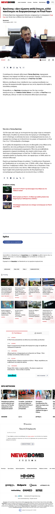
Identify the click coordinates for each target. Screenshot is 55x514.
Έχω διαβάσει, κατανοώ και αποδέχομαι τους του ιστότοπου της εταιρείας (27, 436)
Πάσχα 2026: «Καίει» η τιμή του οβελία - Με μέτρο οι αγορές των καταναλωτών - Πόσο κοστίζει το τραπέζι (25, 368)
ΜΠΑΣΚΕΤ (3, 60)
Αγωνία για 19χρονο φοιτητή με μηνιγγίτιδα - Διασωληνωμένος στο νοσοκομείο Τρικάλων (34, 313)
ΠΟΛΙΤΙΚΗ (35, 2)
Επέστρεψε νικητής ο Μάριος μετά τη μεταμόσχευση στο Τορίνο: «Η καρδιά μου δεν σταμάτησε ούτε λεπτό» (20, 291)
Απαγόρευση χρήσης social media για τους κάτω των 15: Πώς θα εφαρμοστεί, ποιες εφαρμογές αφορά (7, 405)
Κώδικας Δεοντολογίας (32, 468)
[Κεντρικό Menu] (52, 2)
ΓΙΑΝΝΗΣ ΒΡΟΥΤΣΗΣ (34, 269)
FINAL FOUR (16, 269)
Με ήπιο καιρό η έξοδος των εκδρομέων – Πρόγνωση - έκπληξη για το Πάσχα (20, 313)
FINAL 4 (24, 269)
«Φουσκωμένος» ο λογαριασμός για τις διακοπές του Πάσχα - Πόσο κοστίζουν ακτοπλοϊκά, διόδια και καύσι (26, 353)
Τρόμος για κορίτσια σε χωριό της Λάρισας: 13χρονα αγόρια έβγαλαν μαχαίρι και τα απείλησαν (48, 291)
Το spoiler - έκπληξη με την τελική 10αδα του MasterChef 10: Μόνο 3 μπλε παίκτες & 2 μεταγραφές (26, 405)
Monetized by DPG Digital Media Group (32, 496)
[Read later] (53, 60)
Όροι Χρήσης (11, 468)
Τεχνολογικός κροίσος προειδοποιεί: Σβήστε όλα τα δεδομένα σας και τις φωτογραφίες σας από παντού (6, 291)
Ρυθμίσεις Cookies (43, 468)
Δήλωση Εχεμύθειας (20, 468)
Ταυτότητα (3, 468)
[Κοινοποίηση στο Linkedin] (17, 67)
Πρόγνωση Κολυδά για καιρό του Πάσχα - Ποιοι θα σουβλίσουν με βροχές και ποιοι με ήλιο (34, 291)
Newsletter (14, 261)
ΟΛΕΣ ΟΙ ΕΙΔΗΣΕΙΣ (22, 2)
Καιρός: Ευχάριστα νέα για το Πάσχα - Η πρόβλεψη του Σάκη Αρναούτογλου (6, 313)
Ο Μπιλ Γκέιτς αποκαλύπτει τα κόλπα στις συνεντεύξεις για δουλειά (25, 340)
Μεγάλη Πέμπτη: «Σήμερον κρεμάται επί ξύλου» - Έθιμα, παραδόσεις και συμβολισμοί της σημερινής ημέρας (27, 361)
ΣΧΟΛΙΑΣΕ (43, 60)
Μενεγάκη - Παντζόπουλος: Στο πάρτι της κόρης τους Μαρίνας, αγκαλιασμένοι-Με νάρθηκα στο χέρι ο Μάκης (42, 407)
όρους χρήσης (31, 436)
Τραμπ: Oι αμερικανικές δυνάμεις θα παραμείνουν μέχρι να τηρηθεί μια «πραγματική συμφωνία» (27, 346)
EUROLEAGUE (7, 269)
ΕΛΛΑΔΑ (30, 2)
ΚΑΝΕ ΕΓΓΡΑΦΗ (27, 444)
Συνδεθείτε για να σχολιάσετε (12, 242)
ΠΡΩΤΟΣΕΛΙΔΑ (42, 2)
